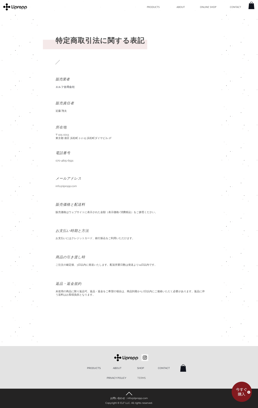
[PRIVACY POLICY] (116, 378)
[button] (251, 5)
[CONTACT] (164, 368)
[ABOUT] (117, 368)
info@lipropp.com (66, 186)
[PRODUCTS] (94, 368)
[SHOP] (140, 368)
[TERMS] (141, 378)
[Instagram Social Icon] (144, 357)
